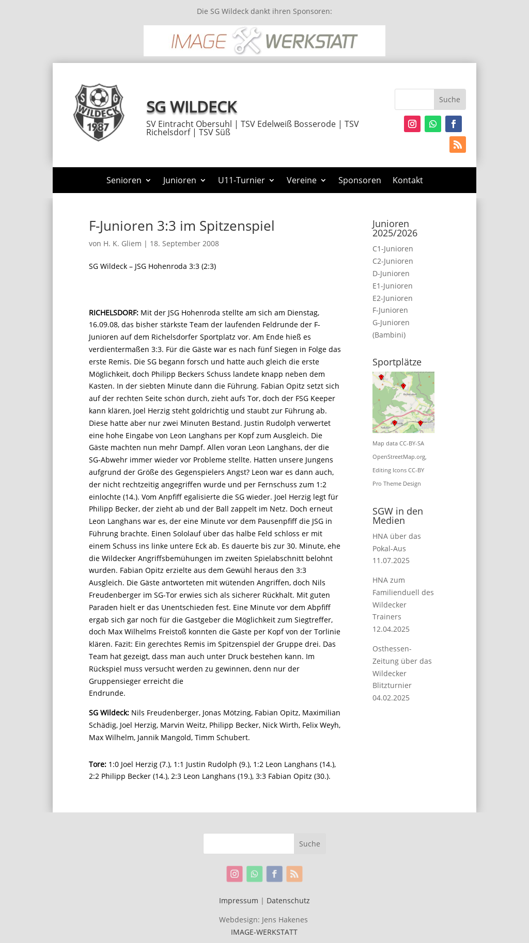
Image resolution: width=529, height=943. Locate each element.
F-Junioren (390, 310)
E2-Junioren (392, 298)
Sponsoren (359, 181)
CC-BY (416, 470)
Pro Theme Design (396, 483)
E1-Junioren (392, 286)
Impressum (238, 900)
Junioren (179, 181)
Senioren (124, 181)
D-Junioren (391, 273)
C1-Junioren (392, 248)
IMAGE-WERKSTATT (264, 932)
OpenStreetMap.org (398, 456)
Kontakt (408, 181)
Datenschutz (288, 900)
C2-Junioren (392, 261)
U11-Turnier (241, 181)
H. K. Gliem (122, 243)
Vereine (302, 181)
